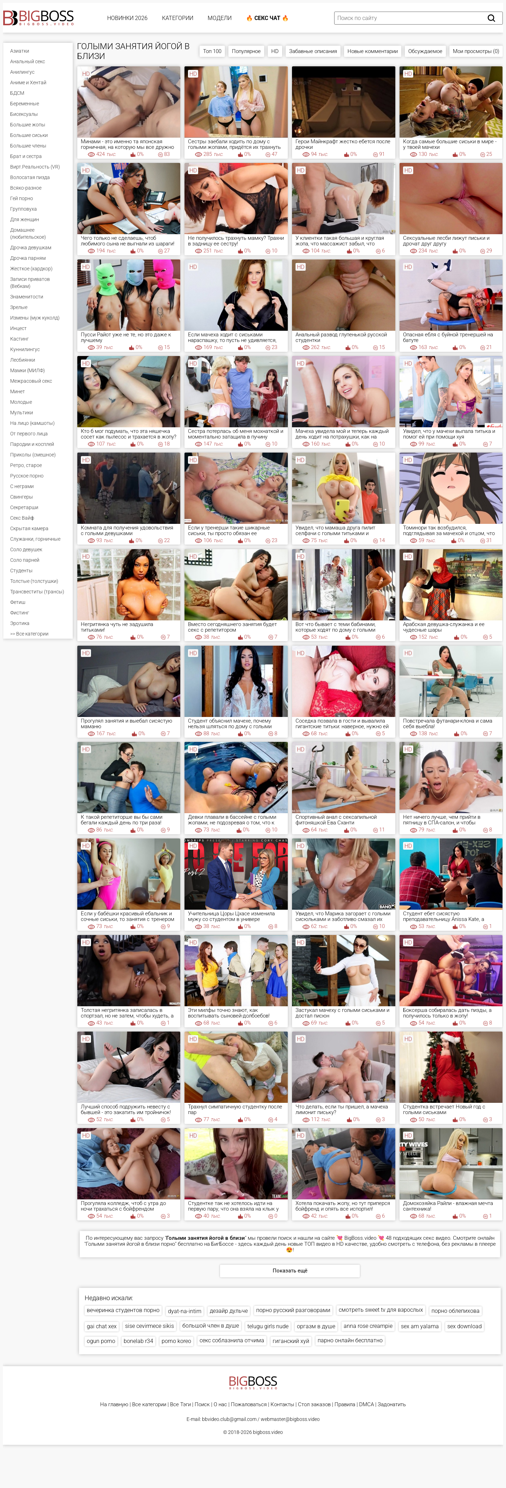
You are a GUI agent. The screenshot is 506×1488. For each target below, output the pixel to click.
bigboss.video (268, 1432)
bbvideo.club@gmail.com (229, 1419)
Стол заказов (314, 1405)
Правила (345, 1405)
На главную (114, 1405)
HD (275, 51)
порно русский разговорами (293, 1310)
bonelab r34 (138, 1341)
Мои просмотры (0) (476, 51)
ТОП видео (317, 1244)
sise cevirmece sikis (149, 1326)
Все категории (149, 1405)
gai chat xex (102, 1326)
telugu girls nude (267, 1326)
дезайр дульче (229, 1311)
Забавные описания (313, 51)
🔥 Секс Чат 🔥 (267, 18)
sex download (464, 1326)
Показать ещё (290, 1271)
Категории (177, 18)
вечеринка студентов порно (123, 1310)
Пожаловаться (249, 1405)
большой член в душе (210, 1325)
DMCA (366, 1405)
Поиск (202, 1405)
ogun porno (101, 1341)
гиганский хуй (291, 1341)
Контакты (282, 1405)
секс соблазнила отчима (232, 1340)
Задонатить (392, 1405)
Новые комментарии (373, 51)
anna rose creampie (368, 1326)
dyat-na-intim (184, 1311)
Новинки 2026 (127, 18)
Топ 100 (212, 51)
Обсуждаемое (425, 51)
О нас (220, 1405)
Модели (220, 18)
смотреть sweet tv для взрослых (381, 1309)
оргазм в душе (316, 1326)
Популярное (246, 51)
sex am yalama (420, 1326)
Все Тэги (180, 1405)
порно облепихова (456, 1311)
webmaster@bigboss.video (290, 1419)
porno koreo (176, 1341)
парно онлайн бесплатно (350, 1340)
